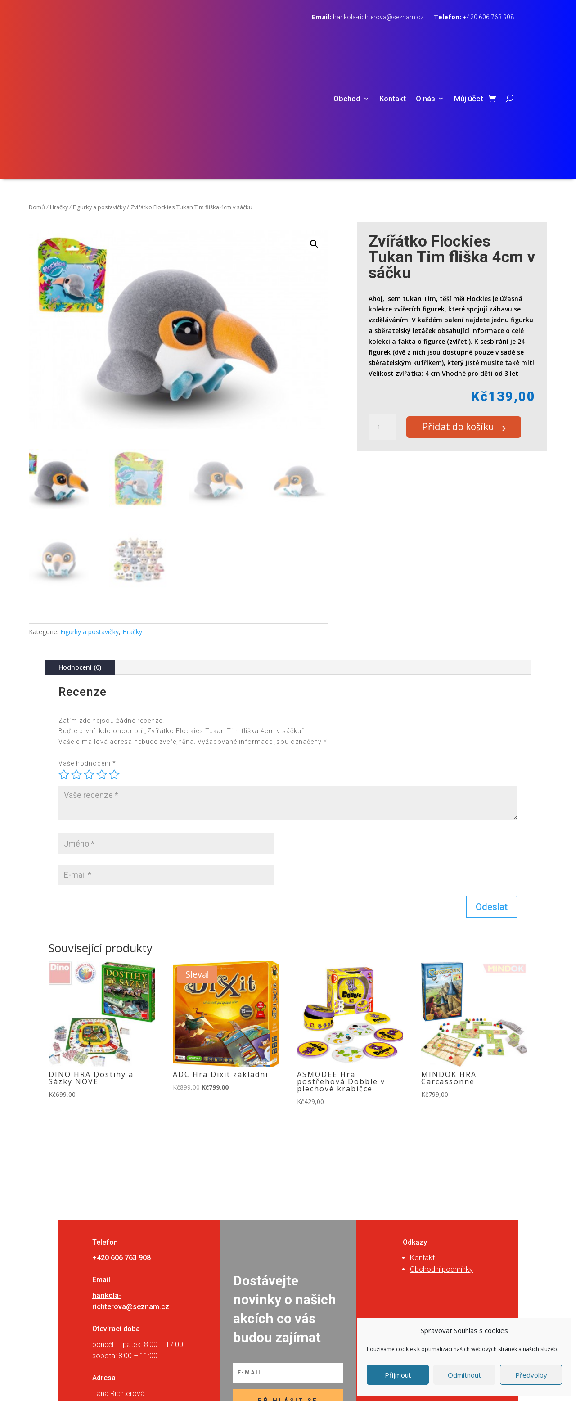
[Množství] (382, 308)
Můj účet (468, 39)
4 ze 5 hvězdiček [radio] (101, 655)
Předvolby (531, 1374)
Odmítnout (464, 1374)
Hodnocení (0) (79, 548)
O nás (425, 39)
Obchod (346, 39)
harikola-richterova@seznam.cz (379, 17)
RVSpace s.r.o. (344, 1384)
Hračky (59, 88)
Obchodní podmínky (441, 1150)
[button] (314, 125)
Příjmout (398, 1374)
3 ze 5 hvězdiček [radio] (89, 655)
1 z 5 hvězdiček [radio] (63, 655)
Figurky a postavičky (99, 88)
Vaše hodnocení (87, 644)
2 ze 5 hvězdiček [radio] (76, 655)
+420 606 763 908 (488, 17)
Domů (37, 88)
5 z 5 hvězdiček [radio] (114, 655)
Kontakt (392, 39)
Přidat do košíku (463, 308)
